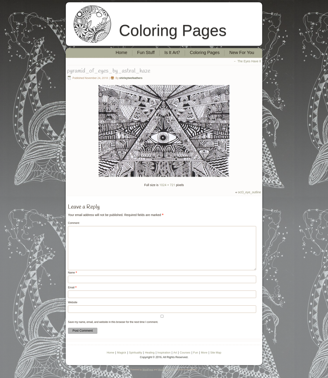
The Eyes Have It (247, 61)
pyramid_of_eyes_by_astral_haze (108, 71)
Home (121, 53)
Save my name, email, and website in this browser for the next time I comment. (113, 322)
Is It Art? (172, 53)
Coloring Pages (172, 30)
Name (72, 273)
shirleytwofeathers (130, 78)
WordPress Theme (167, 369)
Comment (73, 223)
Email (72, 288)
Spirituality (135, 352)
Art (175, 352)
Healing (149, 352)
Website (72, 302)
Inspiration (164, 352)
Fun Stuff (146, 53)
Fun (195, 352)
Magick (121, 352)
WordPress (147, 369)
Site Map (215, 352)
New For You (241, 53)
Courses (185, 352)
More (204, 352)
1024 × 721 (167, 185)
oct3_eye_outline (249, 192)
